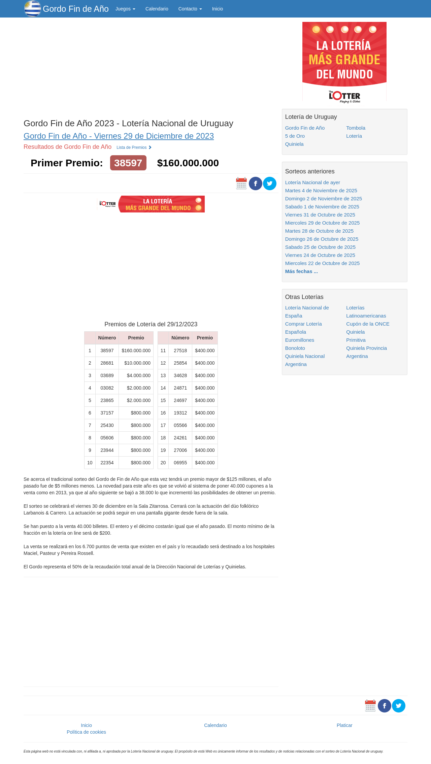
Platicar (345, 725)
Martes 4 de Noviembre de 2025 (321, 190)
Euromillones (299, 340)
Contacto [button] (190, 8)
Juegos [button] (125, 8)
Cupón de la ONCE (367, 324)
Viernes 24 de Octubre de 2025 (320, 255)
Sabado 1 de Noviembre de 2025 (322, 206)
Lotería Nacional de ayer (312, 182)
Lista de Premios (134, 147)
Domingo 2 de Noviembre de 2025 (323, 198)
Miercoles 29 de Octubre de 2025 (322, 223)
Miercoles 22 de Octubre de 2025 (322, 263)
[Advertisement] (151, 66)
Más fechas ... (301, 271)
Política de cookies (86, 732)
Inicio (217, 8)
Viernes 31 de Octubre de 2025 (320, 215)
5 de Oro (295, 136)
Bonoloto (295, 348)
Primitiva (356, 340)
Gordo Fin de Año (76, 8)
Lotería (354, 136)
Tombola (355, 128)
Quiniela (294, 144)
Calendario (156, 8)
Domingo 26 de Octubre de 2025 (322, 239)
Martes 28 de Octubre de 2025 (319, 231)
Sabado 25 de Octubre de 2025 (320, 247)
